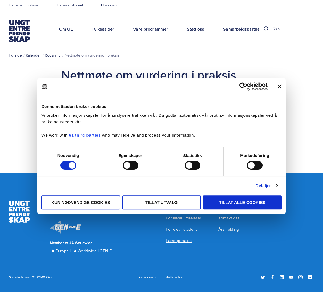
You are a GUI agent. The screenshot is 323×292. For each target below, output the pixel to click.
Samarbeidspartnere (243, 29)
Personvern (147, 277)
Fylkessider (103, 29)
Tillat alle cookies (242, 202)
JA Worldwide (84, 251)
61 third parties (85, 135)
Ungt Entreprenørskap (19, 31)
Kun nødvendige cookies (80, 202)
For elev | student (70, 5)
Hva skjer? (109, 5)
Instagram (300, 277)
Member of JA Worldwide (65, 227)
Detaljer (263, 185)
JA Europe (59, 251)
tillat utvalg (161, 202)
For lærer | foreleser (24, 5)
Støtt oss (195, 29)
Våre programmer (150, 29)
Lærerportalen (179, 241)
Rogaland (53, 55)
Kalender (33, 55)
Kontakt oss (228, 218)
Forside (15, 55)
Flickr (310, 277)
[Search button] (266, 28)
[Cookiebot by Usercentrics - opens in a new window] (243, 86)
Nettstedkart (175, 277)
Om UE (66, 29)
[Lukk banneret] (280, 86)
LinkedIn (282, 277)
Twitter (263, 277)
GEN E (106, 251)
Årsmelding (228, 229)
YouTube (291, 277)
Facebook (272, 277)
